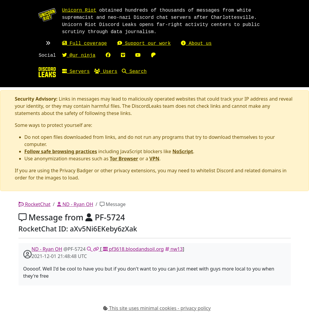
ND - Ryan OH (75, 204)
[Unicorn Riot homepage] (47, 14)
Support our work (144, 43)
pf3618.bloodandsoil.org (133, 249)
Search (134, 71)
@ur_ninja (79, 55)
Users (105, 71)
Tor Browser (124, 158)
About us (196, 43)
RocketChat (35, 204)
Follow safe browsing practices (60, 151)
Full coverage (84, 43)
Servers (76, 71)
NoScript (183, 151)
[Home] (47, 72)
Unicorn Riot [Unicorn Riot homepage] (79, 10)
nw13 (174, 249)
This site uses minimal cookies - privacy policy (157, 308)
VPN (154, 158)
